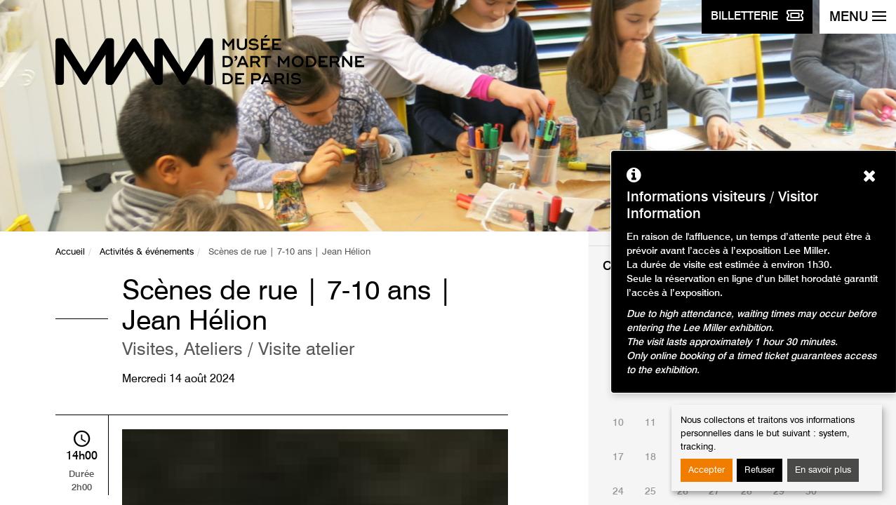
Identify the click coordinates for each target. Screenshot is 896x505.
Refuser (759, 470)
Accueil (70, 252)
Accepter (706, 470)
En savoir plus (823, 470)
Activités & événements (147, 252)
